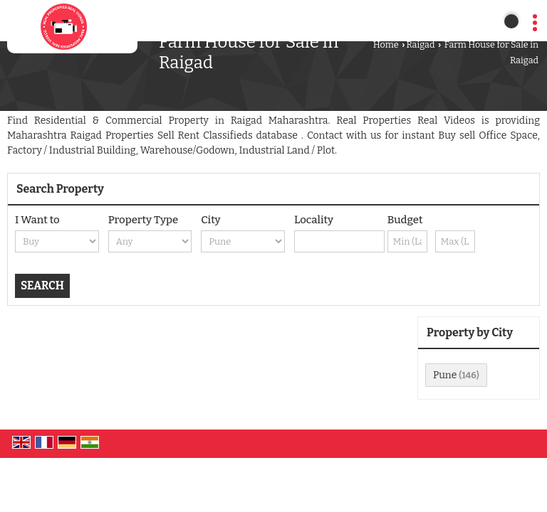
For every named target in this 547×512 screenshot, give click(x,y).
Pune (445, 375)
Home (386, 44)
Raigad (420, 44)
